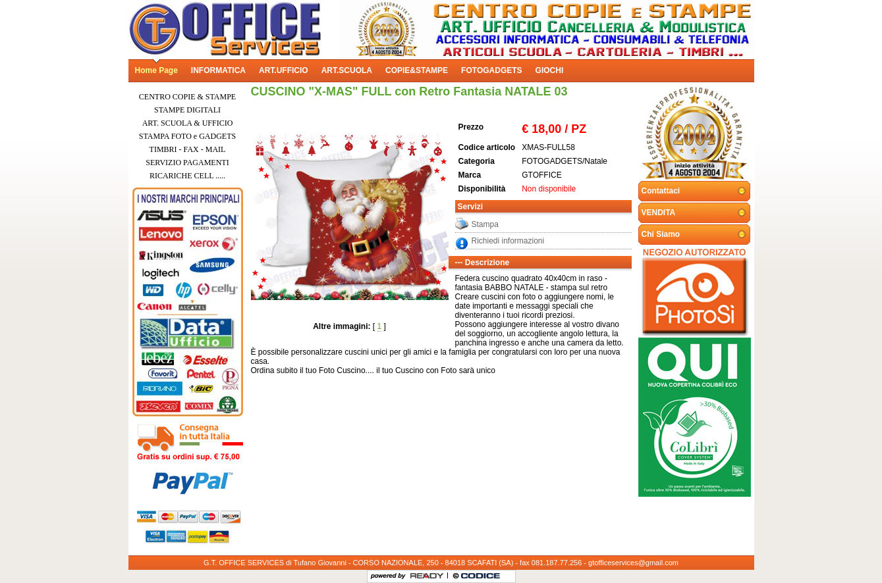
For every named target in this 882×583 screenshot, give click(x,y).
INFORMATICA (218, 70)
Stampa (485, 224)
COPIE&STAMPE (416, 70)
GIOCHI (550, 70)
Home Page (156, 70)
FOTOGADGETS (491, 70)
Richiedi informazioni (508, 240)
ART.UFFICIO (283, 70)
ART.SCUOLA (346, 70)
